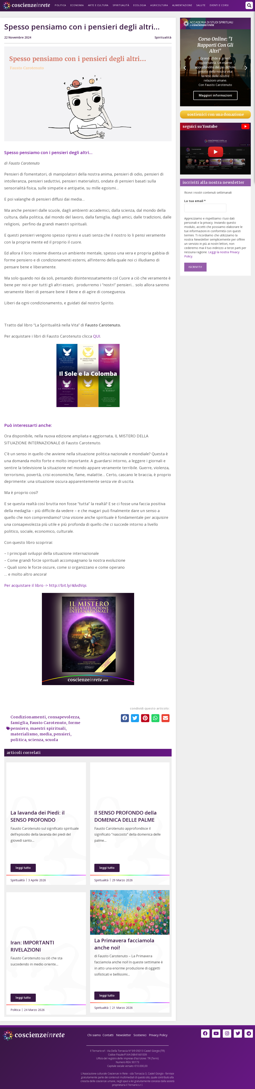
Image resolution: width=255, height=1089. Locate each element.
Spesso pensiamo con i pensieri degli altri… (48, 152)
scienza (35, 739)
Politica (60, 5)
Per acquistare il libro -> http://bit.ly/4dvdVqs (45, 585)
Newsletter (123, 1035)
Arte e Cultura (98, 5)
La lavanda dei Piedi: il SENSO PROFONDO (38, 816)
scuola (51, 739)
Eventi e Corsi (219, 5)
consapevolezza (64, 717)
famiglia (19, 722)
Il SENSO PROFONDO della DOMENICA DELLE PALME (125, 816)
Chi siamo (94, 1035)
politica (18, 739)
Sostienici (140, 1035)
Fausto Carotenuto (48, 722)
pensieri (62, 734)
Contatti (108, 1035)
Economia (77, 5)
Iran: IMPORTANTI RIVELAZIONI (32, 946)
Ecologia (139, 5)
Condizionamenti (28, 717)
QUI (96, 336)
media (46, 734)
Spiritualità (121, 5)
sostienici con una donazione (215, 114)
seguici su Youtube (200, 126)
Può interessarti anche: (28, 425)
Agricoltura (159, 5)
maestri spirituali (48, 728)
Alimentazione (182, 5)
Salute (201, 5)
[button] (249, 5)
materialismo (24, 734)
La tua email (195, 201)
